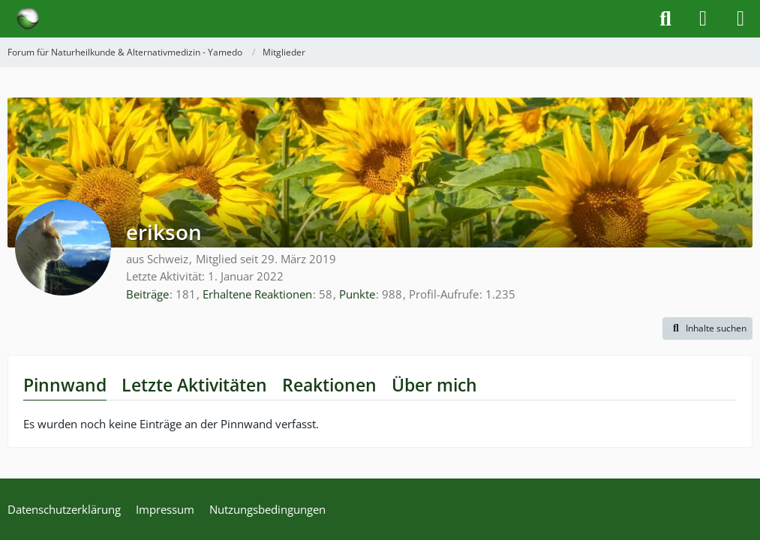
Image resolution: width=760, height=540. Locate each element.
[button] (707, 328)
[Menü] (740, 19)
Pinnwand (65, 385)
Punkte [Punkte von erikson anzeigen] (357, 294)
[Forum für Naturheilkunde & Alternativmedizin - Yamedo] (28, 19)
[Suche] (665, 19)
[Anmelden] (703, 19)
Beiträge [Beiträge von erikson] (147, 294)
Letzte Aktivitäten (194, 385)
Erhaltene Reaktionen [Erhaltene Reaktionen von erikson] (257, 294)
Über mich (434, 385)
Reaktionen (329, 385)
